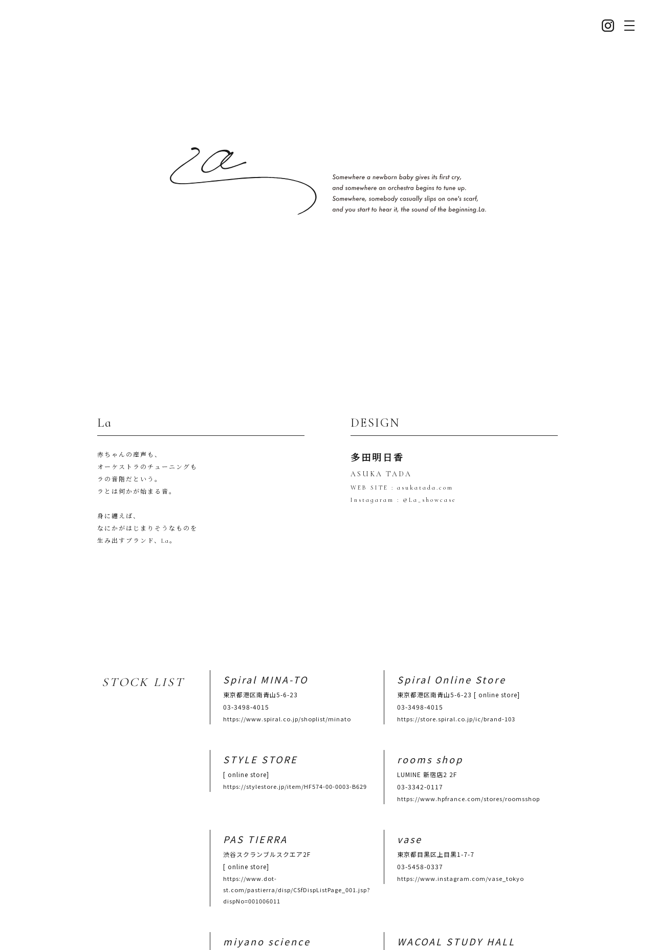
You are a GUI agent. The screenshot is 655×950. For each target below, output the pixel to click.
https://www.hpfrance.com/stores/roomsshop (468, 779)
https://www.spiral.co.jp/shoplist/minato (287, 699)
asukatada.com (423, 480)
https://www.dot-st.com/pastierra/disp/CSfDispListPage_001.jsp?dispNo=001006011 (296, 870)
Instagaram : (375, 492)
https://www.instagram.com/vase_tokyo (460, 859)
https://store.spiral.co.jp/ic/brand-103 (456, 699)
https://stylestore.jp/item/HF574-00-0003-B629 (295, 767)
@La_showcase (428, 492)
